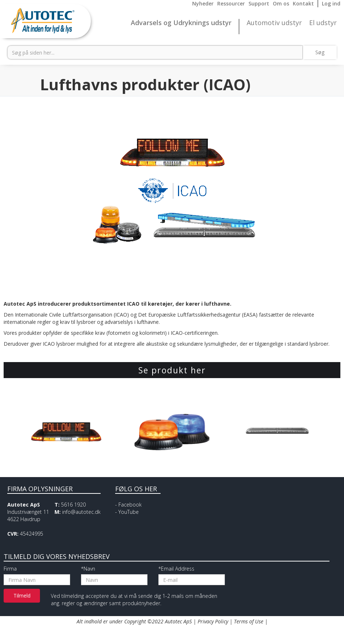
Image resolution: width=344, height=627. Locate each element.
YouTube (128, 511)
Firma (10, 568)
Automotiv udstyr (274, 23)
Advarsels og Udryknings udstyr (181, 23)
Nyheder (203, 3)
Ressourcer (231, 3)
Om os (281, 3)
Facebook (130, 504)
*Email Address (176, 568)
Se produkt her (172, 370)
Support (258, 3)
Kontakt (303, 3)
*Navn (88, 568)
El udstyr (323, 23)
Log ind (331, 3)
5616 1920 (73, 504)
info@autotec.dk (81, 511)
